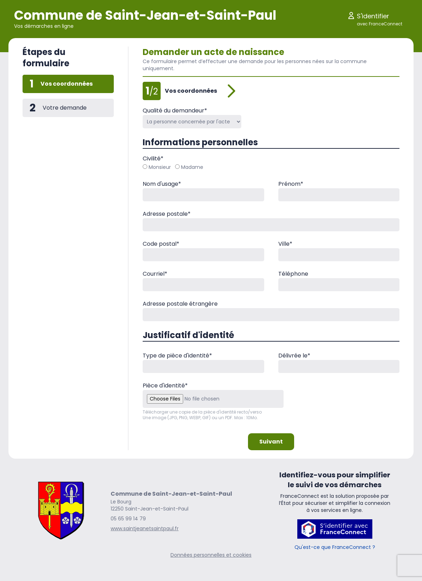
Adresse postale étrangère (180, 304)
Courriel (155, 274)
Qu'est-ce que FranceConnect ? (334, 547)
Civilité (153, 158)
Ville (285, 244)
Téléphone (293, 274)
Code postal (161, 244)
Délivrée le (294, 355)
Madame (189, 167)
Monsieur (157, 167)
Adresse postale (167, 214)
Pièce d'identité (165, 385)
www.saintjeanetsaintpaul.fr (145, 528)
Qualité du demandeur (175, 110)
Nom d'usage (162, 184)
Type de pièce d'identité (177, 355)
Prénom (290, 184)
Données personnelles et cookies (211, 554)
